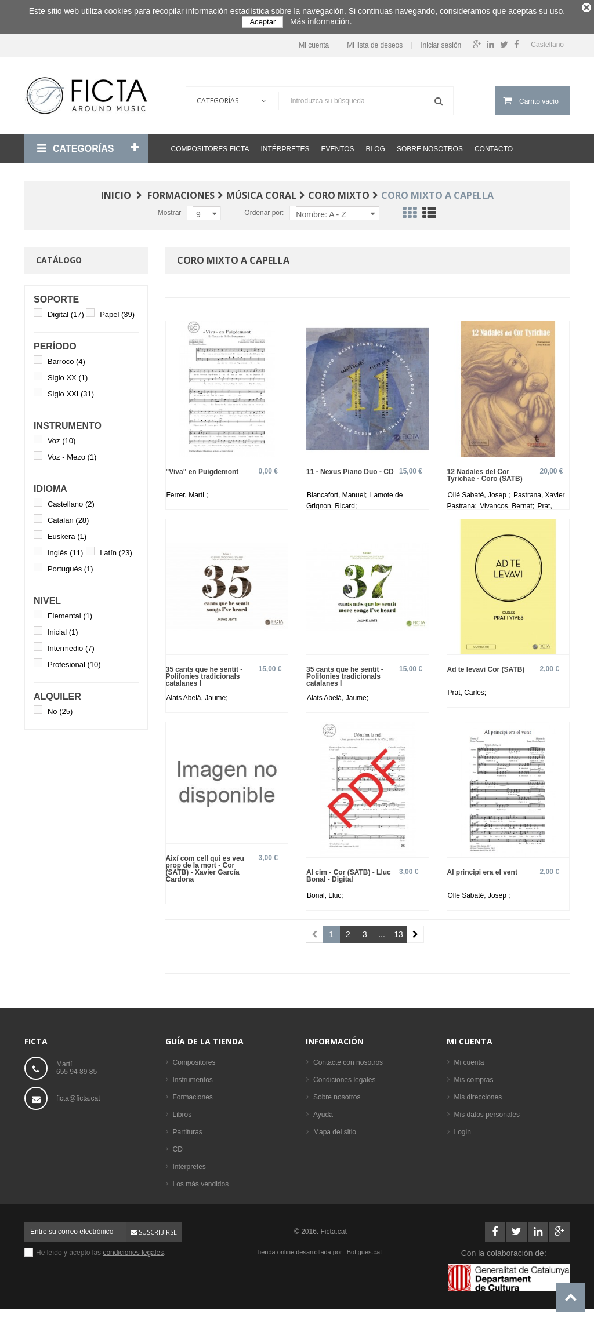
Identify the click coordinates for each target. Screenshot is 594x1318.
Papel (117, 310)
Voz (61, 436)
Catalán (68, 516)
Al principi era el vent (482, 868)
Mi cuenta (314, 41)
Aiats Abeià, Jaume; (197, 694)
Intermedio (71, 644)
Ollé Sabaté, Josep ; (480, 491)
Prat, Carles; (467, 689)
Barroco (66, 357)
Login (462, 1128)
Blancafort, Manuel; (338, 491)
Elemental (70, 611)
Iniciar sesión (441, 41)
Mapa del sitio (334, 1128)
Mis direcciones (478, 1093)
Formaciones (193, 1093)
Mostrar (170, 209)
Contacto (494, 145)
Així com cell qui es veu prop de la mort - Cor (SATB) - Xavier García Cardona (205, 864)
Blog (375, 145)
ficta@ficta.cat (78, 1094)
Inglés (65, 548)
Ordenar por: (264, 209)
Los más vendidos (201, 1180)
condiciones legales (133, 1248)
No (60, 707)
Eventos (337, 145)
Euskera (67, 532)
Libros (182, 1110)
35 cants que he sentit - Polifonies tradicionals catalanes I (204, 672)
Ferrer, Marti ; (187, 491)
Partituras (187, 1128)
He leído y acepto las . (101, 1248)
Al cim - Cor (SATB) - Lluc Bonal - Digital (348, 871)
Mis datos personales (487, 1110)
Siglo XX (68, 373)
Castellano (71, 500)
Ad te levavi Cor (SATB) (486, 665)
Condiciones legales (344, 1076)
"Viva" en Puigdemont (202, 467)
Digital (66, 310)
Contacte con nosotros (348, 1058)
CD (178, 1145)
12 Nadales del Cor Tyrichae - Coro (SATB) (485, 471)
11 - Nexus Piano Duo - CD (350, 467)
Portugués (70, 564)
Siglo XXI (71, 389)
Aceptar (262, 21)
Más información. (321, 21)
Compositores (194, 1058)
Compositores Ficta (210, 145)
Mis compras (474, 1076)
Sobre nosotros (430, 145)
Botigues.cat (364, 1247)
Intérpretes (284, 145)
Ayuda (323, 1110)
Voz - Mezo (72, 453)
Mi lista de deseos (375, 41)
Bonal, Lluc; (325, 891)
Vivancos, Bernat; (508, 502)
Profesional (74, 660)
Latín (116, 548)
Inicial (63, 628)
